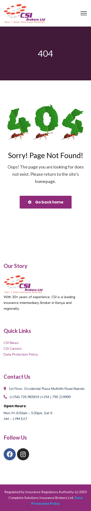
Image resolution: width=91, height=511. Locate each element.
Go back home (45, 202)
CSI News (11, 343)
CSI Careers (13, 348)
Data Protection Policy (21, 354)
